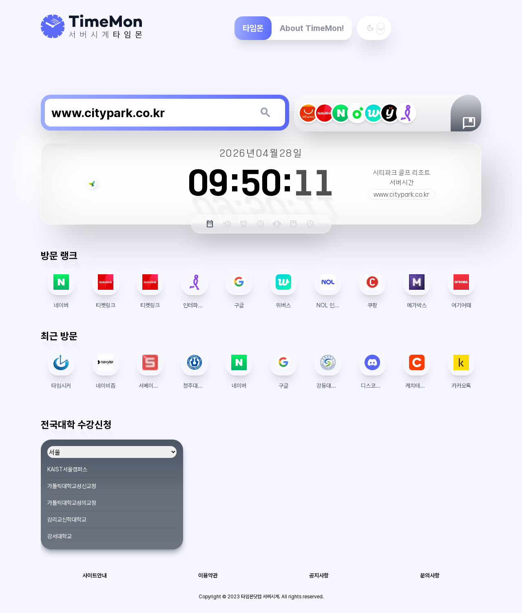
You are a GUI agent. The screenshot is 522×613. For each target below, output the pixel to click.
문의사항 (430, 575)
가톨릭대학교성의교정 (71, 503)
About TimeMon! (312, 28)
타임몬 (253, 28)
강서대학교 (59, 536)
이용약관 (208, 575)
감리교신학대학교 (66, 519)
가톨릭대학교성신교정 (71, 486)
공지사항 (319, 575)
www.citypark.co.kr (401, 194)
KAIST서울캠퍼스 (67, 469)
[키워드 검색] (265, 113)
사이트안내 (94, 575)
